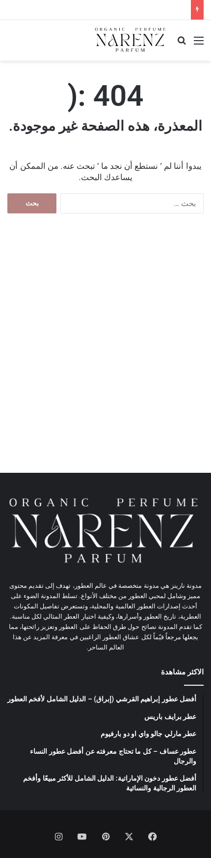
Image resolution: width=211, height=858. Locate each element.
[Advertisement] (105, 353)
